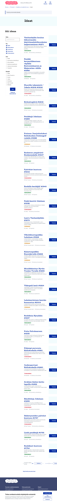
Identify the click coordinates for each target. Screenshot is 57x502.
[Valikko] (50, 2)
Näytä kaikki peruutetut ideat (29, 471)
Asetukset (47, 499)
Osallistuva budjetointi (27, 490)
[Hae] (13, 39)
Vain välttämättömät (47, 496)
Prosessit (12, 7)
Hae (13, 89)
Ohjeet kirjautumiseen (43, 489)
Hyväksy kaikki (47, 493)
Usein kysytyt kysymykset (28, 489)
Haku (7, 37)
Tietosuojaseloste (9, 489)
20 (33, 463)
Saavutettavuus (9, 490)
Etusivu (7, 7)
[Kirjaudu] (45, 3)
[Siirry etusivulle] (18, 3)
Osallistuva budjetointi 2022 (22, 7)
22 (50, 463)
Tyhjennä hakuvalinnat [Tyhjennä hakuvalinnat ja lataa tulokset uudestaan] (13, 93)
